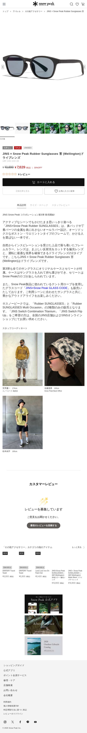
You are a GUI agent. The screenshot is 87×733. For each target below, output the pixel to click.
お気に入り (77, 4)
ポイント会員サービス (15, 675)
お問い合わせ (10, 690)
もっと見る (77, 547)
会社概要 (8, 695)
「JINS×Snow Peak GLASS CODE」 (46, 288)
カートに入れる (46, 182)
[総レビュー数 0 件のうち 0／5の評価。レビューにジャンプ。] (16, 174)
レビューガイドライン (13, 714)
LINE (27, 721)
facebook (20, 721)
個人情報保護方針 (11, 706)
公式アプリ (9, 670)
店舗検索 (8, 685)
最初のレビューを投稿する (43, 525)
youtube (35, 721)
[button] (84, 67)
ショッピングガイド (13, 665)
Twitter (12, 721)
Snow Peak (43, 3)
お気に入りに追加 (66, 191)
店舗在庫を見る (22, 191)
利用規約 (7, 702)
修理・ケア (9, 680)
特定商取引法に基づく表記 (15, 710)
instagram (5, 721)
